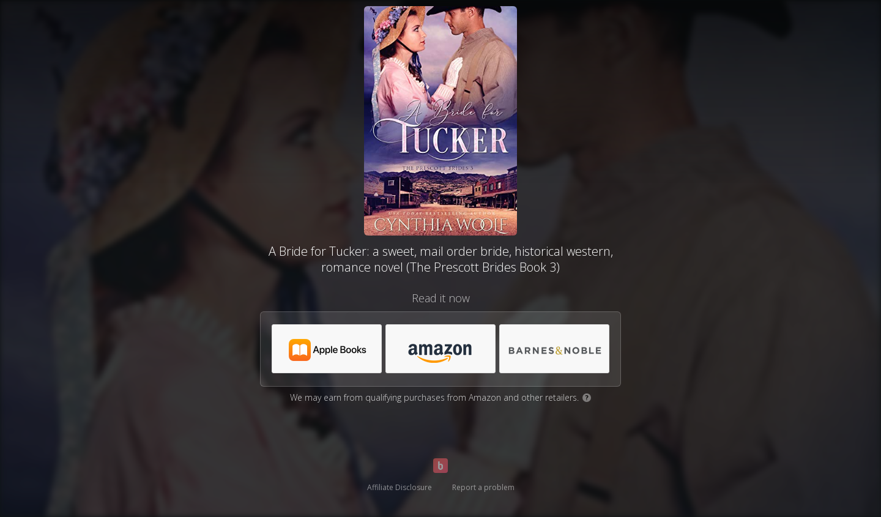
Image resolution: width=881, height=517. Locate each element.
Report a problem (483, 487)
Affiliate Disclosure (399, 487)
